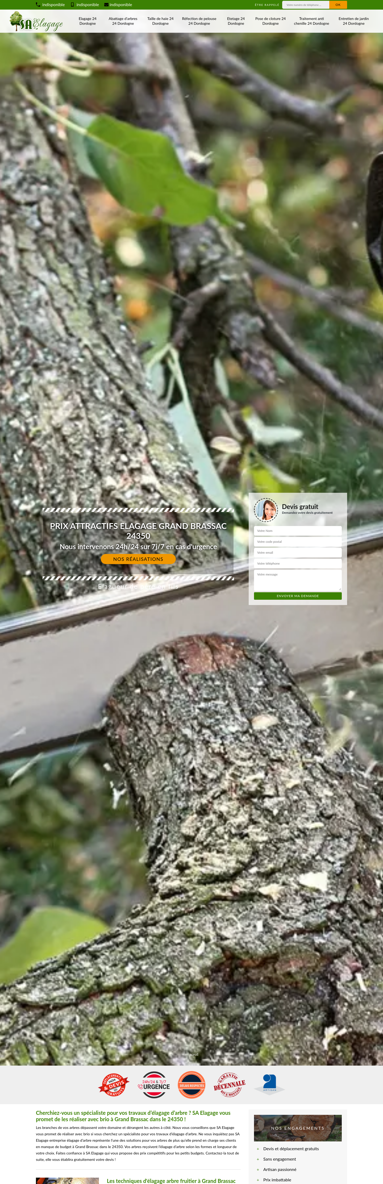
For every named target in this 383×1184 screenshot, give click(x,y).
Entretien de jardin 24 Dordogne (354, 21)
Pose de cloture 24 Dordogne (270, 21)
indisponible (50, 4)
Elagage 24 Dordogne (88, 21)
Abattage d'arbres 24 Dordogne (123, 21)
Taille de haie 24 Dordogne (160, 21)
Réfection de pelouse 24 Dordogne (199, 21)
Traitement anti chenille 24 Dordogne (311, 21)
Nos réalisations (138, 559)
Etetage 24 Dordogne (236, 21)
